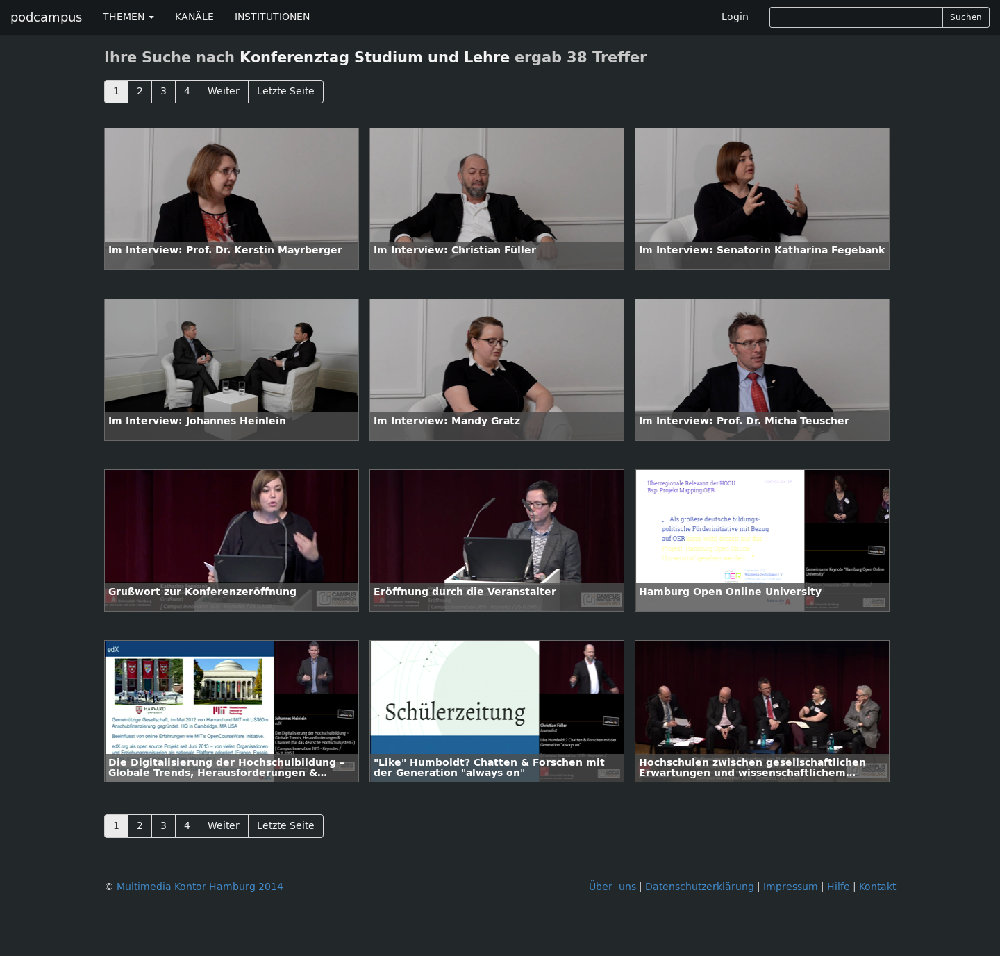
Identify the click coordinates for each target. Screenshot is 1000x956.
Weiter (224, 91)
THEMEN (128, 17)
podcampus (46, 17)
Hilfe (838, 887)
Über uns (612, 887)
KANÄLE (194, 17)
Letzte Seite (286, 91)
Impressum (790, 887)
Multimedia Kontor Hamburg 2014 (200, 887)
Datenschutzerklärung (699, 887)
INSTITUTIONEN (272, 17)
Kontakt (877, 887)
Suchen (966, 17)
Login (735, 17)
